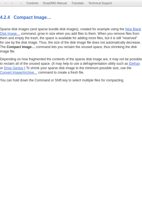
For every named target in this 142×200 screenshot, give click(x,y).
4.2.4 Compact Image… (25, 17)
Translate (78, 3)
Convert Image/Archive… (18, 72)
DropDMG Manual (55, 3)
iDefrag (134, 64)
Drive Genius (13, 68)
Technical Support (100, 3)
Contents (32, 3)
